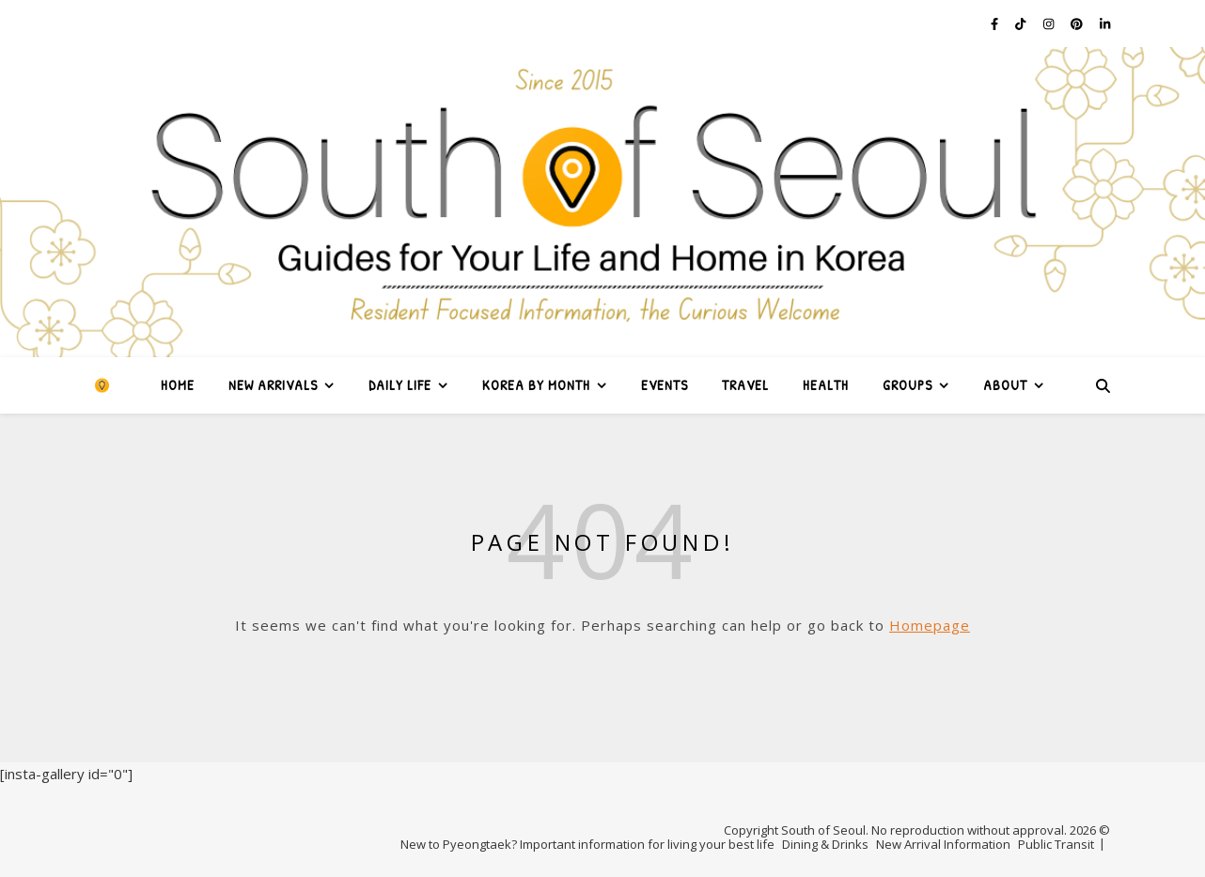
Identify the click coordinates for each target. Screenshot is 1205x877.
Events (664, 385)
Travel (745, 385)
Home (178, 385)
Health (826, 385)
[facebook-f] (996, 23)
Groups (907, 385)
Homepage (929, 625)
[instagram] (1049, 23)
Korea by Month (536, 385)
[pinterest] (1078, 23)
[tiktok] (1021, 23)
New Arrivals (273, 385)
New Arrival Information (943, 844)
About (1005, 385)
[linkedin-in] (1105, 23)
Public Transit (1056, 844)
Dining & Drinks (825, 844)
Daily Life (399, 385)
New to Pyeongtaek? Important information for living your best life (587, 844)
